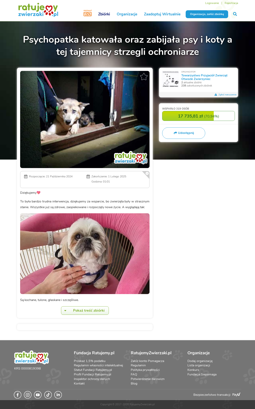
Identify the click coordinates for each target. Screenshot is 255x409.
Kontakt (79, 383)
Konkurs (193, 370)
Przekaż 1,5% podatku (89, 361)
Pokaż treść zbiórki (83, 311)
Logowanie (212, 3)
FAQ (134, 374)
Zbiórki (104, 14)
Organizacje (127, 14)
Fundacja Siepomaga (201, 374)
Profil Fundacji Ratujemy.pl (92, 374)
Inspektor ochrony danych (92, 379)
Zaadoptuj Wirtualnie (162, 14)
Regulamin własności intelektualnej (98, 365)
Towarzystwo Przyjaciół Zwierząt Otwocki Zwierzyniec (204, 77)
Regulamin (138, 365)
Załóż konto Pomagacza (147, 361)
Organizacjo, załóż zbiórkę (207, 14)
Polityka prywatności (145, 370)
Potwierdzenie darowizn (148, 379)
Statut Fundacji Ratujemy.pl (93, 370)
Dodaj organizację (200, 361)
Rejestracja (231, 3)
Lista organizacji (198, 365)
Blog (134, 383)
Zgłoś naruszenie (225, 94)
